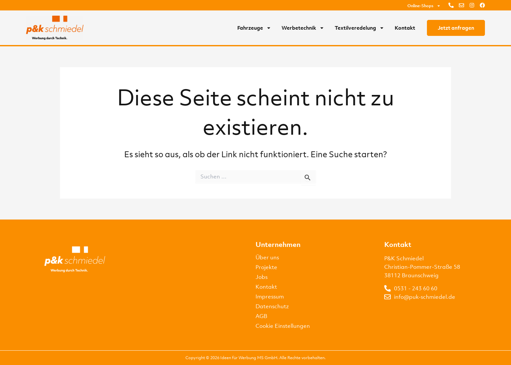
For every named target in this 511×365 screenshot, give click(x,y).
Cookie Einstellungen (283, 326)
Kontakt (405, 27)
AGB (261, 316)
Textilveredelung (359, 28)
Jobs (262, 277)
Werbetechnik (303, 28)
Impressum (270, 296)
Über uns (267, 257)
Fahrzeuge (254, 28)
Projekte (266, 267)
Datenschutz (272, 306)
